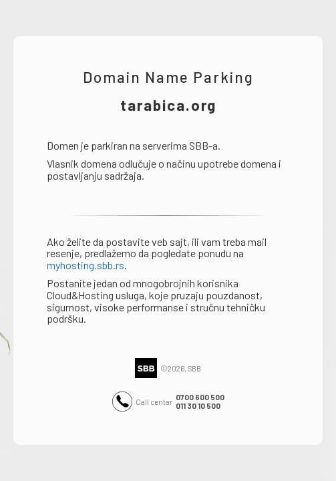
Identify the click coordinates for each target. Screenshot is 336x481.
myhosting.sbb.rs (85, 265)
